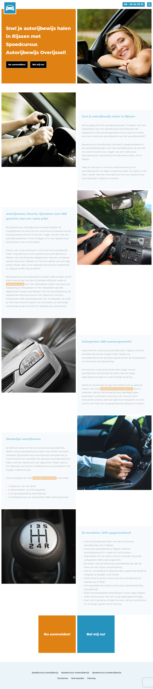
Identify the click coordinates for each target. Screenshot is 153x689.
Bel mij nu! (96, 634)
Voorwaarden (77, 678)
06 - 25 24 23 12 (133, 4)
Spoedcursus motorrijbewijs (75, 672)
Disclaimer (62, 678)
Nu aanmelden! (57, 634)
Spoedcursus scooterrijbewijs (106, 672)
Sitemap (91, 678)
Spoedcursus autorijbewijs (45, 672)
